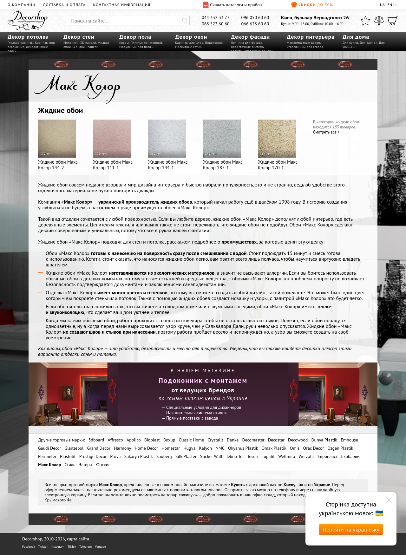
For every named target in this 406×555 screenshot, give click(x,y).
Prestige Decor (93, 456)
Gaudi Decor (49, 448)
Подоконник (214, 43)
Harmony (122, 448)
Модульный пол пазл (135, 47)
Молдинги (71, 43)
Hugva (189, 448)
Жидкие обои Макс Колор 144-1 (168, 145)
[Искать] (184, 20)
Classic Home (191, 440)
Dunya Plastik (324, 440)
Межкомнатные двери (303, 43)
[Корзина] (393, 20)
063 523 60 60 (216, 24)
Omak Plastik (274, 448)
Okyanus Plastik (243, 448)
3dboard (96, 440)
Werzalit (306, 456)
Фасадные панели (259, 51)
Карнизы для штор (189, 43)
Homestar (170, 448)
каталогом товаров (204, 490)
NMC (220, 448)
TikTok (72, 547)
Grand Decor (98, 448)
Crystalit (215, 440)
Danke (233, 440)
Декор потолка (28, 36)
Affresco (115, 440)
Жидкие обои (60, 110)
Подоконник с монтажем (203, 380)
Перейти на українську (351, 529)
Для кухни (350, 43)
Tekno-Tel (235, 456)
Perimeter (47, 456)
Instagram (57, 547)
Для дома (356, 36)
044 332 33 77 (216, 17)
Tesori (252, 456)
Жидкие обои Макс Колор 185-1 (223, 145)
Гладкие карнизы (20, 43)
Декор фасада (250, 36)
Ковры (124, 43)
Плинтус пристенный (146, 43)
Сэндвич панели (86, 47)
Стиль (69, 464)
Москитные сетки (188, 47)
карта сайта (78, 539)
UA (382, 4)
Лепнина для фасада (246, 43)
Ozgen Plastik (340, 448)
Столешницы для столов (305, 47)
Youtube (100, 547)
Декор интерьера (311, 36)
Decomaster (253, 440)
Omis (295, 448)
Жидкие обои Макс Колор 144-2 (58, 145)
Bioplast (152, 440)
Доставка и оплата (64, 4)
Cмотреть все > (326, 132)
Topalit (268, 456)
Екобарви (350, 456)
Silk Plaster (186, 456)
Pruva (115, 456)
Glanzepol (74, 448)
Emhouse (349, 440)
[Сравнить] (379, 20)
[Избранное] (365, 20)
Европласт (327, 456)
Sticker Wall (211, 456)
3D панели (88, 43)
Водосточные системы (248, 47)
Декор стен (79, 36)
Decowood (298, 440)
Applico (134, 440)
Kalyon (205, 448)
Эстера (85, 464)
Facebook (28, 547)
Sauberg (164, 456)
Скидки (312, 5)
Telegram (85, 547)
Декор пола (135, 36)
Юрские (103, 464)
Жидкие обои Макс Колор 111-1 (113, 145)
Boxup (169, 440)
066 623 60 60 (255, 24)
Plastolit (67, 456)
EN (390, 4)
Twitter (42, 547)
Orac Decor (313, 448)
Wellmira (286, 456)
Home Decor (146, 448)
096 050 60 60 (255, 17)
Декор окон (191, 36)
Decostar (276, 440)
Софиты (237, 51)
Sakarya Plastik (138, 456)
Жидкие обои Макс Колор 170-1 (278, 145)
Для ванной (368, 43)
